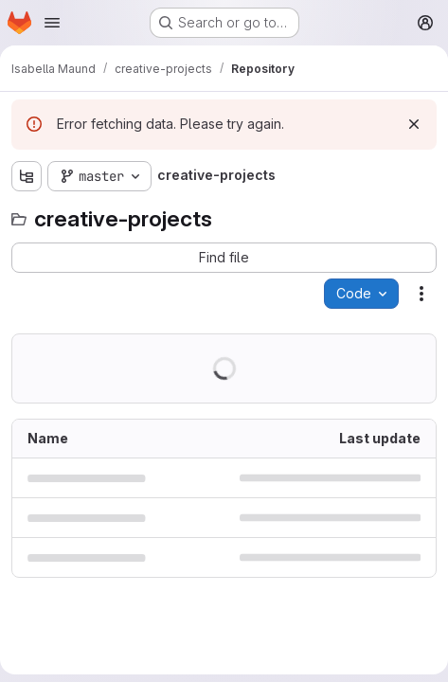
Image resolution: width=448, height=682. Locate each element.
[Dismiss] (414, 124)
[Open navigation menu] (52, 23)
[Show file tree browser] (26, 176)
